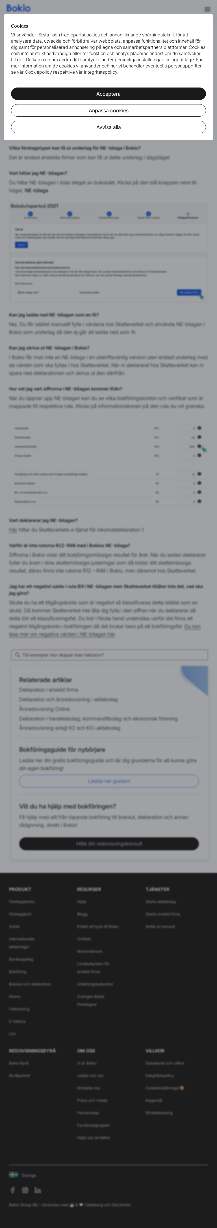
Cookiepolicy (38, 72)
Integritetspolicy (100, 72)
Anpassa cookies (109, 110)
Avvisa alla (108, 127)
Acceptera (108, 94)
